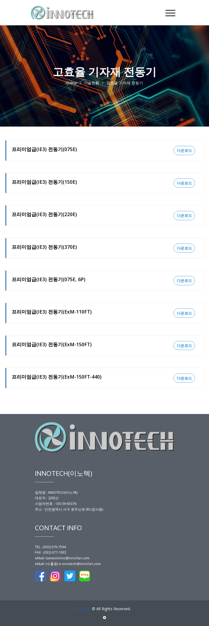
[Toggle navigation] (170, 10)
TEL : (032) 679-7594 (50, 546)
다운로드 (184, 150)
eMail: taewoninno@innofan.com (62, 558)
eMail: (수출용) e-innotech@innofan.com (68, 563)
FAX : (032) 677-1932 (50, 552)
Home (71, 83)
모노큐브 (83, 608)
